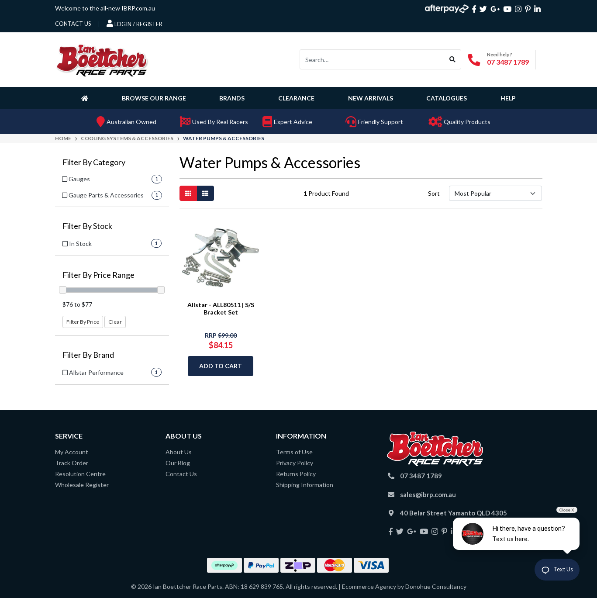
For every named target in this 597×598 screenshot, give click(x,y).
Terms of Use (294, 452)
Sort (434, 193)
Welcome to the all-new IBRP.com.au (105, 8)
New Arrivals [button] (370, 98)
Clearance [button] (296, 98)
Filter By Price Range (98, 275)
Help (508, 98)
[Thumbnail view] (188, 193)
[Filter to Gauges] (112, 179)
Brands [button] (232, 98)
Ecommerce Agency (369, 586)
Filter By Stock (87, 226)
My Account (71, 452)
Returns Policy (296, 473)
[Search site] (452, 59)
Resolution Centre (80, 473)
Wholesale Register (82, 484)
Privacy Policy (294, 463)
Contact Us (181, 473)
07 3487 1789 (508, 62)
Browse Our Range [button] (154, 98)
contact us (73, 23)
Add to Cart (220, 366)
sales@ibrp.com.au (428, 494)
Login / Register (134, 24)
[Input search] (372, 59)
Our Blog (178, 463)
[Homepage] (86, 98)
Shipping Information (304, 484)
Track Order (71, 463)
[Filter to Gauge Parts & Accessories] (112, 195)
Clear (115, 321)
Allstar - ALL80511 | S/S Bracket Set (220, 308)
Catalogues (446, 98)
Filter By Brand (88, 354)
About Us (179, 452)
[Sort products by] (495, 193)
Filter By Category (93, 162)
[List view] (205, 193)
